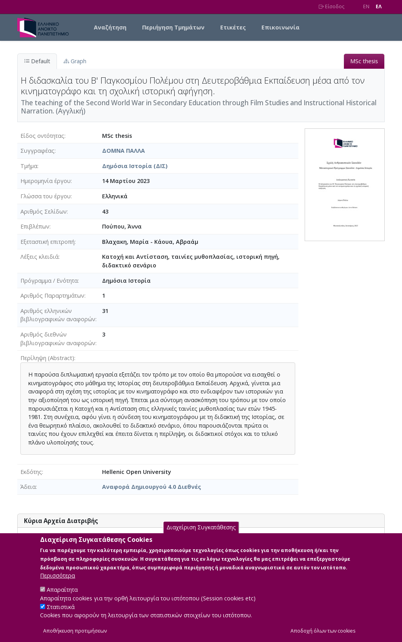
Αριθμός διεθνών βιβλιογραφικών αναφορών (57, 339)
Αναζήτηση (110, 27)
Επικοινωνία (280, 27)
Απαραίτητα (62, 598)
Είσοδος (331, 6)
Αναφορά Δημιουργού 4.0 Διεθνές (151, 486)
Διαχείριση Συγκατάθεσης (201, 536)
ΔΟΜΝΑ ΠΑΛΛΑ (123, 150)
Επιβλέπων (34, 226)
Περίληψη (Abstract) (47, 358)
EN (366, 6)
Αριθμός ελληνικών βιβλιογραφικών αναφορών (57, 315)
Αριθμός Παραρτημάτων (52, 295)
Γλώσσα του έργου (45, 196)
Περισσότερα (57, 584)
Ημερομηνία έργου (45, 181)
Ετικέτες (233, 27)
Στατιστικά (61, 616)
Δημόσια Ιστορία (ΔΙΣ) (135, 166)
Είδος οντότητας (42, 135)
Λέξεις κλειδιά (39, 256)
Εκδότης (31, 472)
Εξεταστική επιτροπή (47, 241)
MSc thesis (364, 61)
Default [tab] (37, 61)
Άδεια (28, 486)
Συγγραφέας (37, 150)
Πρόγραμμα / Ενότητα (49, 280)
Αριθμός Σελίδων (43, 211)
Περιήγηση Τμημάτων (173, 27)
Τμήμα (28, 166)
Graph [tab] (75, 61)
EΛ (379, 6)
